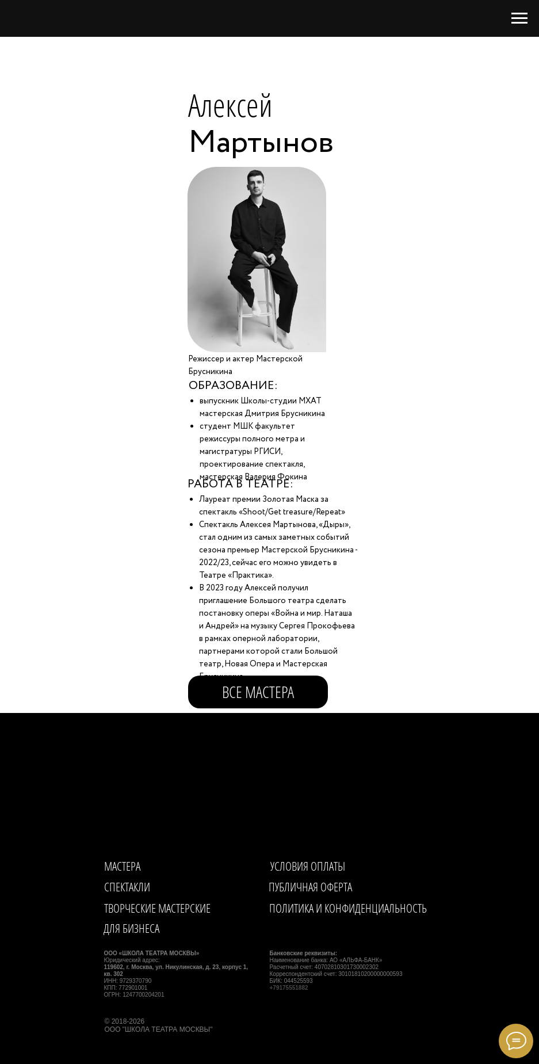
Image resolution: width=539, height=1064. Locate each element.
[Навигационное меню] (519, 18)
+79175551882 (289, 988)
